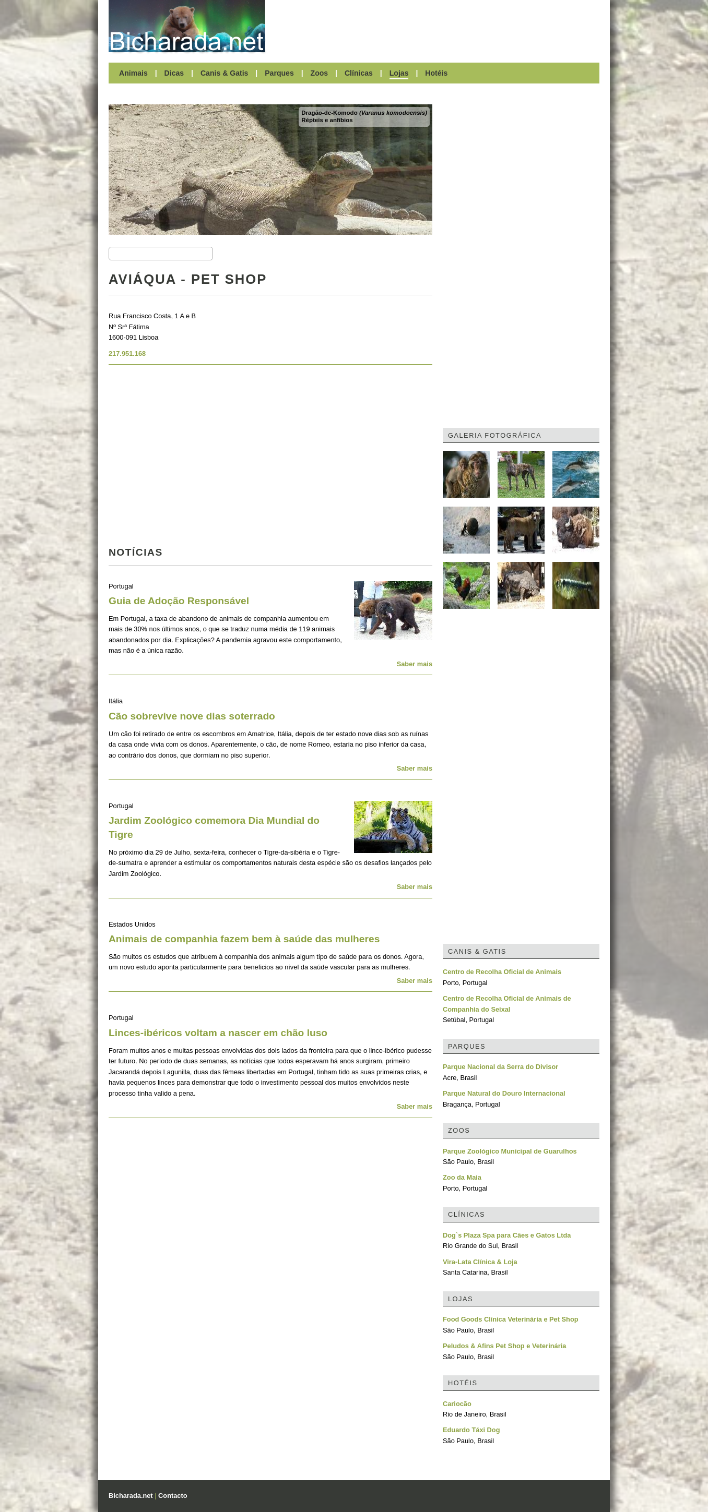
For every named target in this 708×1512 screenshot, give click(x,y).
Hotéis (436, 73)
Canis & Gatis (224, 73)
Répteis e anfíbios (327, 120)
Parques (279, 73)
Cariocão (457, 1404)
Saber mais (414, 664)
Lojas (399, 73)
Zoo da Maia (462, 1177)
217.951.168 (127, 353)
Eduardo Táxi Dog (471, 1430)
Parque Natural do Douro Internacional (504, 1093)
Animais (133, 73)
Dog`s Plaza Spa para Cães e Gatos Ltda (507, 1235)
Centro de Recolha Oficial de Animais (502, 972)
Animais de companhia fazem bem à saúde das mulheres (244, 938)
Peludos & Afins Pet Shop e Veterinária (504, 1346)
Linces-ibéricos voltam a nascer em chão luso (218, 1032)
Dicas (174, 73)
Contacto (172, 1495)
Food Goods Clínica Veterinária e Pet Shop (511, 1319)
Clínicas (359, 73)
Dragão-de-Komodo (364, 113)
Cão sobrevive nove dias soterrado (192, 716)
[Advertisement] (437, 26)
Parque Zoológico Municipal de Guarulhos (510, 1151)
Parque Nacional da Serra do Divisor (500, 1067)
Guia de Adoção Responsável (179, 600)
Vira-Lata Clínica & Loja (480, 1262)
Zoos (319, 73)
